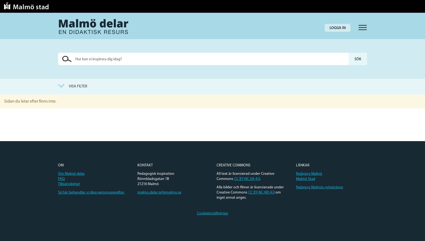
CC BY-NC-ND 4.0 (261, 193)
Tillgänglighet (69, 184)
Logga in (338, 28)
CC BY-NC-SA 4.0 (247, 179)
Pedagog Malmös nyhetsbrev (319, 187)
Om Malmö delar (71, 174)
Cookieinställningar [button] (212, 213)
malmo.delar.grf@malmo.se (159, 193)
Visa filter (78, 86)
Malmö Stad (305, 179)
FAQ (61, 179)
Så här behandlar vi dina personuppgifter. (91, 193)
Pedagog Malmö (309, 174)
